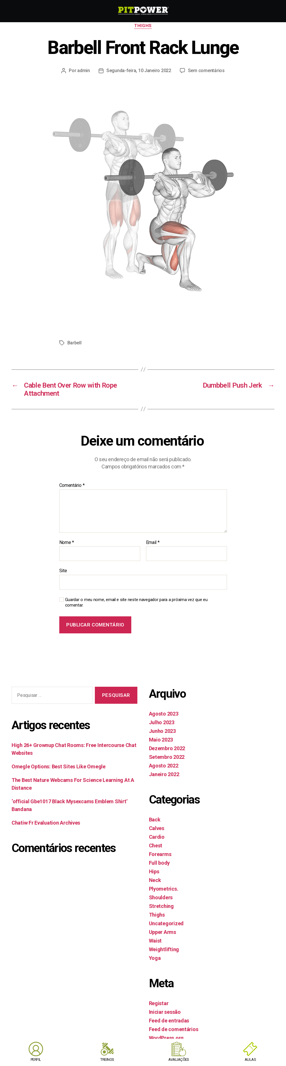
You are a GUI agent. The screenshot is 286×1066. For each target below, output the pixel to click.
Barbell (74, 343)
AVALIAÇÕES (178, 1059)
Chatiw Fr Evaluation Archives (46, 823)
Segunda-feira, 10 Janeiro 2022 (138, 70)
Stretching (161, 906)
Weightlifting (164, 949)
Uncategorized (166, 923)
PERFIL (36, 1059)
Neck (155, 880)
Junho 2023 (162, 731)
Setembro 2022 (167, 757)
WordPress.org (166, 1038)
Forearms (160, 854)
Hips (154, 871)
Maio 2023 (161, 740)
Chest (156, 845)
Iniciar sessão (165, 1012)
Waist (155, 941)
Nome (66, 542)
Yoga (155, 958)
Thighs (143, 25)
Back (154, 820)
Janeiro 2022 (164, 774)
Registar (159, 1003)
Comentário (72, 485)
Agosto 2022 (163, 766)
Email (153, 542)
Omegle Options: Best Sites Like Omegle (59, 766)
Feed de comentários (173, 1029)
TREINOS (107, 1059)
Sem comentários (206, 70)
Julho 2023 (161, 722)
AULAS (250, 1059)
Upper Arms (162, 932)
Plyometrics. (163, 889)
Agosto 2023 (163, 714)
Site (63, 570)
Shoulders (161, 897)
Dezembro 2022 (167, 748)
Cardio (157, 837)
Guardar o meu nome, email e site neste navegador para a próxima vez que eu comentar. (136, 602)
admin (83, 70)
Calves (156, 828)
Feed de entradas (169, 1021)
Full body (159, 863)
